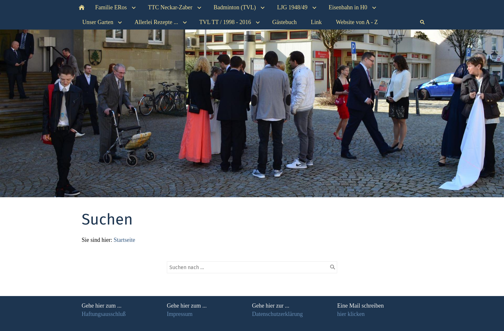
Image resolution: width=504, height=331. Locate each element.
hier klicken (350, 314)
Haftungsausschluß (104, 314)
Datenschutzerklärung (277, 314)
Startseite (124, 240)
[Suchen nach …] (252, 267)
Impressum (180, 314)
